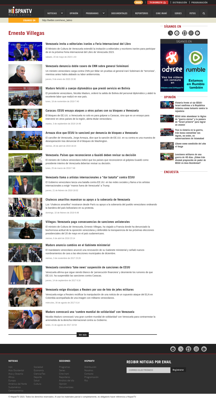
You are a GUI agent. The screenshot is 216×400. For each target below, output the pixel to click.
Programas (92, 13)
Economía (39, 370)
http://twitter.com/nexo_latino (57, 20)
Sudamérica (14, 387)
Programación (199, 2)
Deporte (38, 376)
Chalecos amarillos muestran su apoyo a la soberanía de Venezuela (88, 199)
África (11, 376)
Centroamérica (15, 390)
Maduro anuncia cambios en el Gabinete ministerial (78, 245)
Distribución (180, 2)
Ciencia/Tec (39, 373)
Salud (36, 380)
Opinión (63, 383)
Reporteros (141, 13)
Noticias (52, 13)
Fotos (193, 13)
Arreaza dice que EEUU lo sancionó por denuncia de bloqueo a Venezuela (92, 132)
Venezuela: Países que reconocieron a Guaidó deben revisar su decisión (91, 155)
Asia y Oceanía (15, 373)
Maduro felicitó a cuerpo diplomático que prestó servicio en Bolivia (88, 88)
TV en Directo (158, 2)
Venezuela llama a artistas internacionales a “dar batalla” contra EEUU (90, 177)
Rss (86, 380)
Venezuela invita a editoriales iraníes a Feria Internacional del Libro (88, 43)
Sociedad (38, 366)
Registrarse (178, 369)
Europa (12, 380)
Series (178, 13)
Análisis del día (66, 380)
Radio (138, 2)
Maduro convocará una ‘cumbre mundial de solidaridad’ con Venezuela (90, 311)
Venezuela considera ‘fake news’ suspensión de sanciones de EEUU (88, 267)
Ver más (83, 334)
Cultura (37, 383)
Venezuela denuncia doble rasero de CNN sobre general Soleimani (87, 66)
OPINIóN (74, 13)
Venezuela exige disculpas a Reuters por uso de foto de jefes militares (90, 289)
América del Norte (17, 383)
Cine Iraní (161, 13)
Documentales (119, 13)
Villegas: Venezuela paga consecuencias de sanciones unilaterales (88, 221)
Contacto (88, 373)
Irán (10, 366)
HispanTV (20, 11)
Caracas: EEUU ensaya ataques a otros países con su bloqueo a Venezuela (92, 110)
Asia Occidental (16, 370)
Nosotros (88, 370)
